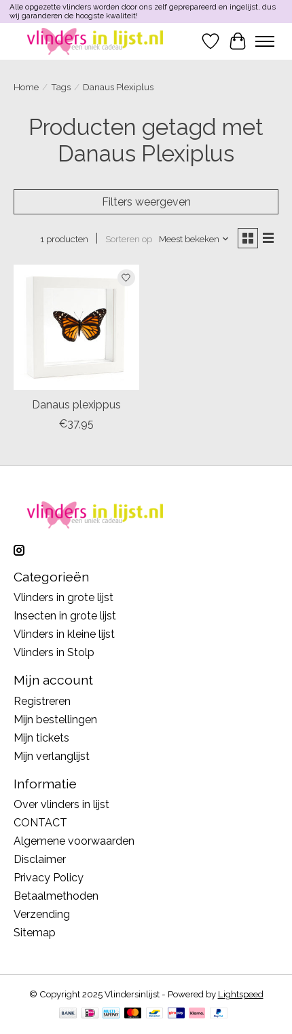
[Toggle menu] (264, 41)
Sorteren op (128, 238)
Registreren (42, 701)
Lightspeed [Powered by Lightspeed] (240, 994)
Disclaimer (40, 859)
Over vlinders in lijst (61, 804)
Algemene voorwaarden (74, 841)
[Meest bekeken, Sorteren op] (194, 238)
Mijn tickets (41, 737)
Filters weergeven (146, 201)
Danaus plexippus (76, 404)
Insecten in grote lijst (65, 615)
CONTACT (40, 822)
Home (26, 86)
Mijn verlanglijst (52, 756)
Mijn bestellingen (55, 719)
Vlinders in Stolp (54, 652)
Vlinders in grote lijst (63, 597)
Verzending (42, 914)
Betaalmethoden (56, 895)
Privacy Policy (49, 877)
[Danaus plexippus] (76, 327)
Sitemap (35, 932)
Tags (61, 86)
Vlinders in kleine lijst (64, 634)
